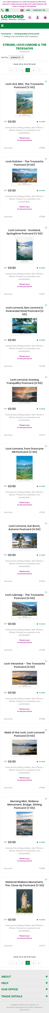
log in (27, 138)
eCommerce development (16, 1007)
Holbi (31, 1007)
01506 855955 (2, 10)
